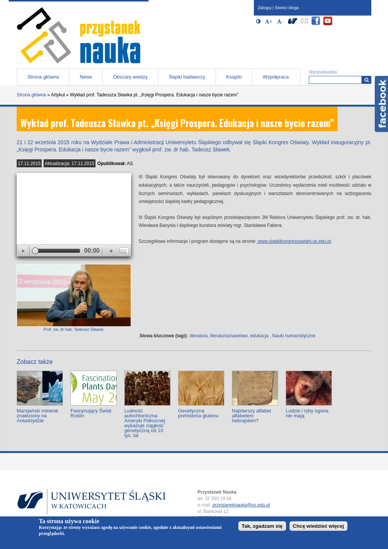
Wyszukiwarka (323, 72)
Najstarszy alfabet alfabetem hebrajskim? (251, 415)
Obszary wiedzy (130, 77)
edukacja (259, 335)
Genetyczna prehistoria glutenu (198, 413)
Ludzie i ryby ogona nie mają (307, 413)
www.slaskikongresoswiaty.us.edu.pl (294, 241)
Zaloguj (264, 7)
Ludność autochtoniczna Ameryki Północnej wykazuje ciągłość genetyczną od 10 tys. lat (144, 423)
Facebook (381, 104)
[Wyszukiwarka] (366, 80)
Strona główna (43, 77)
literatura (199, 335)
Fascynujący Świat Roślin (90, 413)
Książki (234, 77)
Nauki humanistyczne (294, 335)
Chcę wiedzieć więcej (318, 526)
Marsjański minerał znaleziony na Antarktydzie (37, 415)
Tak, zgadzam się (262, 526)
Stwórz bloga (287, 7)
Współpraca (276, 77)
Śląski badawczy (187, 77)
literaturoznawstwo (228, 335)
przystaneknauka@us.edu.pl (241, 505)
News (86, 77)
